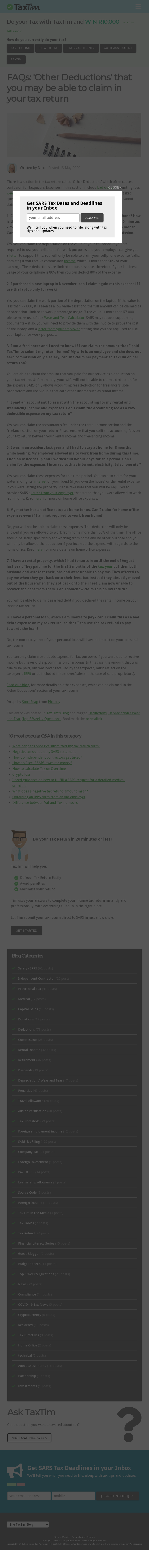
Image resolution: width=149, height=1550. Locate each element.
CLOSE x (115, 187)
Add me (92, 217)
